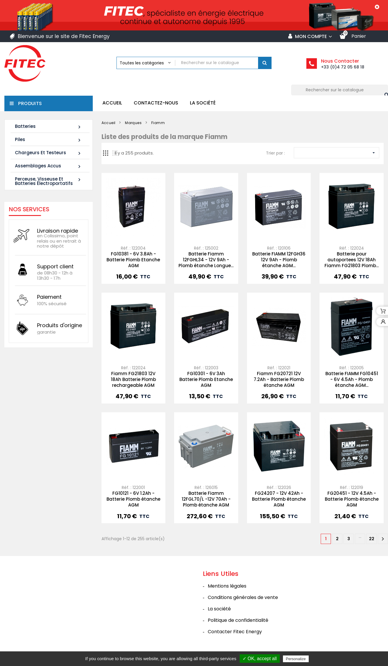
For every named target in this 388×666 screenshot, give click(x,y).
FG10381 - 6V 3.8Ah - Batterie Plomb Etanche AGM (133, 260)
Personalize (296, 659)
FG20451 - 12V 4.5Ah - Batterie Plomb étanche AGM (352, 499)
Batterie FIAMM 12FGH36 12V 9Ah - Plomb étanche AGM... (278, 260)
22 (371, 539)
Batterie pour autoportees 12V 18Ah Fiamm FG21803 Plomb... (352, 260)
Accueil (112, 102)
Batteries (48, 126)
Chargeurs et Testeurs (48, 153)
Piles (48, 139)
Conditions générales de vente (243, 597)
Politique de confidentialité (238, 620)
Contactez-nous (156, 102)
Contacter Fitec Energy (235, 631)
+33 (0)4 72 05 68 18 (342, 67)
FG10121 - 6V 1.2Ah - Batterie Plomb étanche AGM (133, 499)
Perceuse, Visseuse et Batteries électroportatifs (48, 181)
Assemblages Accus (48, 166)
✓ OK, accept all (260, 658)
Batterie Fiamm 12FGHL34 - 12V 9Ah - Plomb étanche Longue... (206, 260)
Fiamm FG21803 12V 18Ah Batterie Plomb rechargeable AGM (133, 379)
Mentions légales (227, 586)
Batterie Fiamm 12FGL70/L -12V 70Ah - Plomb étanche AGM (206, 499)
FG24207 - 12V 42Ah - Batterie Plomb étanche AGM (279, 499)
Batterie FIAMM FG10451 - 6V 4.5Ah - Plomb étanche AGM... (351, 379)
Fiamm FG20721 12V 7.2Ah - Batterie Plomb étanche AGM (279, 379)
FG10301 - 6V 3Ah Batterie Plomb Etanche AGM (206, 379)
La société (203, 102)
